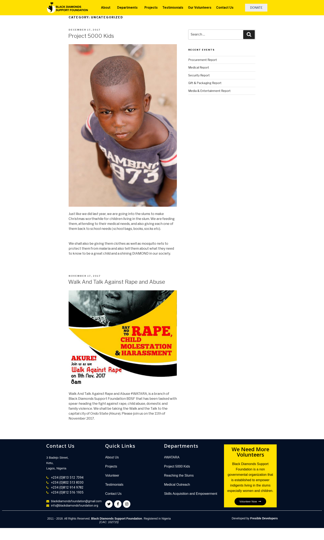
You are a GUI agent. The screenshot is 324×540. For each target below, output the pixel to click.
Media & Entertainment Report (209, 91)
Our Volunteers (199, 7)
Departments (128, 8)
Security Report (199, 75)
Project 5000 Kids (91, 36)
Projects (151, 7)
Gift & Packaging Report (205, 83)
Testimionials (172, 7)
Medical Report (198, 67)
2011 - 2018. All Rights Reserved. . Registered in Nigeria (109, 520)
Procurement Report (202, 60)
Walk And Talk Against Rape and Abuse (116, 282)
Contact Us (224, 7)
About (106, 8)
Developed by (255, 518)
